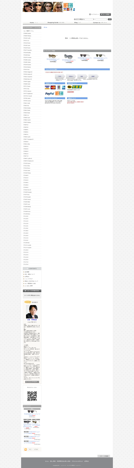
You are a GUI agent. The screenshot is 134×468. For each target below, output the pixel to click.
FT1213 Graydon (27, 247)
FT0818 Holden (27, 108)
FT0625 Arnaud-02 (28, 76)
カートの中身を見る (32, 290)
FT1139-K (26, 228)
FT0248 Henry (27, 55)
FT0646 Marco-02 (28, 79)
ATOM (36, 449)
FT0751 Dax (26, 88)
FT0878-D (26, 127)
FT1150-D (26, 235)
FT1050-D (26, 187)
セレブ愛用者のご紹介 (30, 283)
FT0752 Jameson (27, 91)
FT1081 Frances (27, 199)
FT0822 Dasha (27, 110)
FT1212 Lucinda (27, 245)
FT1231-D (26, 252)
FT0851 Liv (26, 115)
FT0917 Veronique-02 (28, 139)
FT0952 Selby (27, 144)
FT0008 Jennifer (27, 33)
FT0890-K (26, 132)
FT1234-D (26, 259)
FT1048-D (26, 182)
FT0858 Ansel (27, 117)
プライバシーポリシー (77, 461)
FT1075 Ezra (26, 194)
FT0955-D (26, 146)
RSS (30, 449)
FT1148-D (26, 230)
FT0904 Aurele (27, 136)
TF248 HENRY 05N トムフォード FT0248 (100, 57)
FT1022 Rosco (27, 168)
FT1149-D (26, 233)
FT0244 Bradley (27, 52)
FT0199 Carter (27, 45)
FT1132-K (26, 226)
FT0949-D (26, 141)
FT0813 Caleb (27, 103)
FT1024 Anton (27, 170)
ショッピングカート (105, 14)
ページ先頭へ (103, 456)
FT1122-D (26, 221)
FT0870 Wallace (27, 122)
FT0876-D (26, 124)
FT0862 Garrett (27, 120)
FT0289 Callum (27, 62)
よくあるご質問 (29, 285)
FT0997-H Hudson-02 (29, 161)
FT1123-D (26, 223)
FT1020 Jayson (27, 163)
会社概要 (27, 272)
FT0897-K (26, 134)
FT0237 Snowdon (28, 50)
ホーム (34, 22)
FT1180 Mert (26, 242)
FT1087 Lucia (27, 204)
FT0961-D (26, 153)
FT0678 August (27, 81)
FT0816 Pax (26, 105)
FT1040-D (26, 175)
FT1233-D (26, 257)
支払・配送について (56, 22)
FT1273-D (26, 262)
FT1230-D (26, 250)
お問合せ (100, 22)
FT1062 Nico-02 (27, 189)
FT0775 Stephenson (28, 93)
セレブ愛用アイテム (29, 31)
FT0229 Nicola (27, 48)
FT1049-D (26, 185)
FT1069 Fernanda (28, 192)
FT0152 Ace (26, 40)
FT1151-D (26, 238)
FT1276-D (26, 264)
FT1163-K (26, 240)
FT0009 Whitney (27, 35)
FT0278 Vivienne (27, 57)
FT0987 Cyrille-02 (28, 158)
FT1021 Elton (27, 165)
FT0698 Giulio (27, 84)
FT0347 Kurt (26, 69)
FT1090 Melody (27, 206)
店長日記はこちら (32, 382)
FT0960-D (26, 151)
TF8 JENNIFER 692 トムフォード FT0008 (53, 57)
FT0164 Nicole (27, 43)
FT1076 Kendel (27, 197)
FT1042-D (26, 180)
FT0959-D (26, 149)
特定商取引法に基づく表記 (63, 461)
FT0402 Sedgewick (28, 72)
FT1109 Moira (27, 214)
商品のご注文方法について (31, 281)
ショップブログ (78, 22)
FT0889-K (26, 129)
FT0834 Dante (27, 112)
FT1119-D (26, 216)
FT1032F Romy (27, 173)
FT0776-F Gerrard (28, 96)
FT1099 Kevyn (27, 211)
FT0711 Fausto (27, 86)
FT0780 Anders (27, 98)
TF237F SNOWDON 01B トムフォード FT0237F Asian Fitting (27, 424)
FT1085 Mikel (27, 202)
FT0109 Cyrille (27, 38)
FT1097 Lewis (27, 209)
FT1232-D (26, 254)
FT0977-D (26, 156)
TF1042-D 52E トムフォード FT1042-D (36, 424)
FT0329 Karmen (27, 64)
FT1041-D (26, 177)
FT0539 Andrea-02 (28, 74)
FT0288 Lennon (27, 60)
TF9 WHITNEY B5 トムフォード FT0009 (69, 58)
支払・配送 (53, 461)
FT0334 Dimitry (27, 67)
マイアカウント (95, 14)
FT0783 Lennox (27, 100)
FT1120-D (26, 218)
